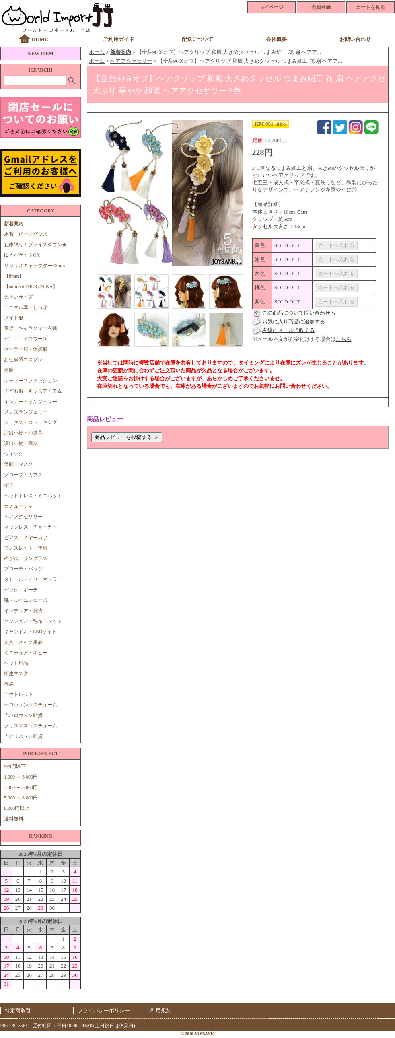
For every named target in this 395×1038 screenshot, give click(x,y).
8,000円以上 (16, 808)
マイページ (271, 7)
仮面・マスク (18, 464)
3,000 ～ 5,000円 (21, 787)
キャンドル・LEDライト (30, 631)
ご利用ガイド (118, 39)
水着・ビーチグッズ (25, 234)
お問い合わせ (355, 39)
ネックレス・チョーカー (30, 527)
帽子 (9, 485)
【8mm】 (14, 276)
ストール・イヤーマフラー (33, 579)
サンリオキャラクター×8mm (34, 265)
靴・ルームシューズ (25, 600)
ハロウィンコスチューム (30, 705)
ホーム (97, 52)
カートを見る (370, 7)
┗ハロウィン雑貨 (23, 715)
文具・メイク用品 (23, 642)
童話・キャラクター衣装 (30, 328)
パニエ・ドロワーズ (25, 339)
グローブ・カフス (23, 475)
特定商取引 (18, 1010)
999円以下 (15, 766)
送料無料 (13, 819)
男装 (9, 370)
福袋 (9, 684)
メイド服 (16, 318)
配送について (197, 39)
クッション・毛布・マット (33, 621)
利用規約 (160, 1010)
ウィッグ (13, 454)
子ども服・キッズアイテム (33, 391)
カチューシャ (18, 506)
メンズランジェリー (25, 412)
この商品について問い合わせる (298, 313)
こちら (344, 339)
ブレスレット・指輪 (25, 548)
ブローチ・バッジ (23, 569)
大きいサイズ (18, 297)
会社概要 (276, 39)
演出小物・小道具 (23, 433)
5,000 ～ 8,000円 (21, 798)
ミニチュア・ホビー (25, 652)
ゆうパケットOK (22, 255)
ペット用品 (16, 663)
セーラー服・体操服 (25, 349)
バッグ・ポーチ (21, 590)
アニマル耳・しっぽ (25, 307)
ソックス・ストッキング (30, 422)
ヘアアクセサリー (23, 516)
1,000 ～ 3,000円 (21, 777)
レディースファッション (30, 380)
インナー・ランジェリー (30, 401)
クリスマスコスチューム (30, 726)
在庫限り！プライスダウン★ (35, 244)
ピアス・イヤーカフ (25, 537)
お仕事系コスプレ (23, 359)
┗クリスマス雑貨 (23, 736)
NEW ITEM (40, 53)
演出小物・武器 (21, 443)
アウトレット (18, 694)
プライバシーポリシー (104, 1010)
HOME (39, 39)
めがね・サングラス (25, 558)
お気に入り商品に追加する (293, 322)
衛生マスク (16, 673)
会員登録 (321, 7)
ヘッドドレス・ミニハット (33, 495)
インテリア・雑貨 (23, 611)
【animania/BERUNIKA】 (31, 286)
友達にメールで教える (288, 330)
